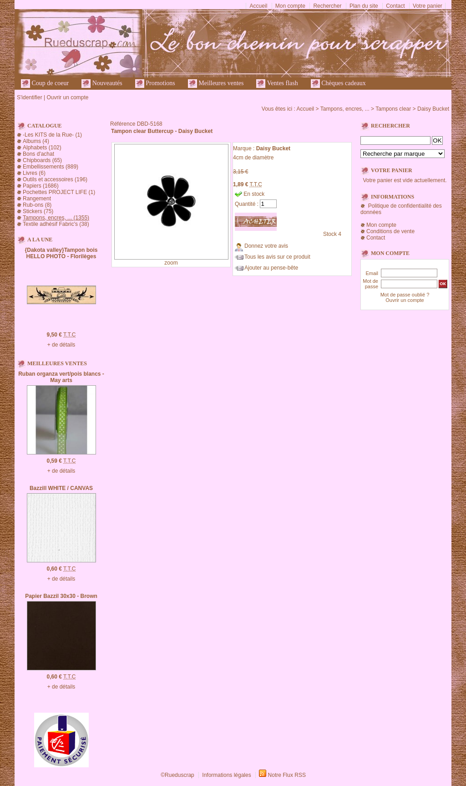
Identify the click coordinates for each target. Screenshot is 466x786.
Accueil (259, 6)
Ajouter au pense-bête (271, 268)
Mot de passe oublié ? (405, 294)
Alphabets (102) (42, 147)
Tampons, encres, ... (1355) (56, 217)
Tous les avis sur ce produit (277, 257)
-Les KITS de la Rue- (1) (52, 135)
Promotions (155, 83)
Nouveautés (101, 83)
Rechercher (327, 6)
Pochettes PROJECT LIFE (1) (59, 192)
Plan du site (364, 6)
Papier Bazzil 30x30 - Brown (61, 596)
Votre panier (427, 6)
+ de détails (61, 345)
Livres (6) (34, 173)
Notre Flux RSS (287, 775)
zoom (170, 263)
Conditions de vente (390, 231)
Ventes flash (277, 83)
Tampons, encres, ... (345, 109)
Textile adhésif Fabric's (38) (56, 224)
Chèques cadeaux (338, 83)
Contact (395, 6)
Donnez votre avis (266, 246)
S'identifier (29, 97)
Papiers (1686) (41, 186)
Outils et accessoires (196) (55, 179)
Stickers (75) (38, 211)
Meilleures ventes (216, 83)
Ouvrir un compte (67, 97)
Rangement (37, 198)
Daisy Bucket (433, 109)
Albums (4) (36, 141)
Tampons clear (393, 109)
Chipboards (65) (42, 160)
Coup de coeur (45, 83)
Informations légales (226, 775)
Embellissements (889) (50, 166)
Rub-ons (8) (37, 205)
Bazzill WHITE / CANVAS (61, 488)
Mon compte (290, 6)
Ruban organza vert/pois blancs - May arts (61, 377)
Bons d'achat (38, 154)
